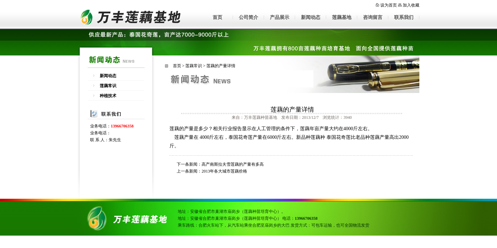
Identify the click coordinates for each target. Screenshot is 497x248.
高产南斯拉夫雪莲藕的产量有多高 (233, 164)
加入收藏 (411, 5)
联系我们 (403, 17)
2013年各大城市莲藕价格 (224, 171)
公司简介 (248, 17)
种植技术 (108, 95)
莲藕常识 (108, 85)
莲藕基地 (341, 17)
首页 (217, 17)
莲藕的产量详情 (220, 65)
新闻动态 (310, 17)
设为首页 (388, 5)
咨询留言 (372, 17)
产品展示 (279, 17)
